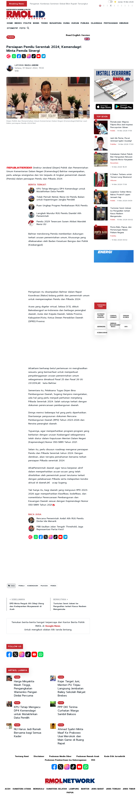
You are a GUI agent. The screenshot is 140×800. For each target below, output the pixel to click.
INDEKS (18, 23)
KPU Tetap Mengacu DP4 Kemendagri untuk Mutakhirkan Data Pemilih (61, 190)
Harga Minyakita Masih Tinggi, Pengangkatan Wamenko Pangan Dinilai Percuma (25, 688)
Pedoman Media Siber (60, 756)
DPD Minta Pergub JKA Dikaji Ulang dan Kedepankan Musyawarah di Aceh (27, 606)
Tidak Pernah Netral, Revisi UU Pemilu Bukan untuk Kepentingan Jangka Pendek (60, 198)
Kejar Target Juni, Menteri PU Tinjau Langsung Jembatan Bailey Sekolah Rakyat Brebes (71, 688)
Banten (85, 788)
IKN (126, 326)
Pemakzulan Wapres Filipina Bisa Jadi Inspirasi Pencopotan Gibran (121, 125)
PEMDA (53, 585)
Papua (70, 792)
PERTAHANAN (111, 23)
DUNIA (66, 23)
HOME (10, 23)
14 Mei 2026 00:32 (119, 240)
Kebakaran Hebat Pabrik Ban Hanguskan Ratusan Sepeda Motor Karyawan (121, 157)
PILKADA (44, 585)
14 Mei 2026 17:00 (125, 144)
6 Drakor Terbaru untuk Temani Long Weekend (121, 176)
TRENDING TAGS (101, 306)
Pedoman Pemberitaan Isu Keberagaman (65, 760)
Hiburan (113, 180)
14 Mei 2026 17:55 (124, 130)
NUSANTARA (55, 23)
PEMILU (21, 585)
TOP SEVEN (102, 116)
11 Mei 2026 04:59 (124, 200)
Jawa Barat (97, 788)
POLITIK (27, 23)
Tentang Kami (22, 756)
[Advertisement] (48, 145)
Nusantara (114, 163)
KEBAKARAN (101, 332)
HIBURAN (123, 23)
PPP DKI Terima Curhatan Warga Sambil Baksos (68, 710)
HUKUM (75, 23)
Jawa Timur (129, 788)
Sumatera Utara (22, 788)
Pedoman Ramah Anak (87, 756)
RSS (93, 760)
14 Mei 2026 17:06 (119, 184)
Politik (11, 37)
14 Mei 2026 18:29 (119, 167)
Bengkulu (38, 788)
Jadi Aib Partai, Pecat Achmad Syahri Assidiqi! (121, 139)
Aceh (7, 788)
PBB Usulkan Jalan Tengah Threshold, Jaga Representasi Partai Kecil (60, 528)
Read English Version (78, 35)
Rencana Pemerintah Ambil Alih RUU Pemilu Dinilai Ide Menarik (60, 520)
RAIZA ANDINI (31, 65)
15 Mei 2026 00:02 (125, 219)
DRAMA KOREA (126, 316)
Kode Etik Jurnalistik (114, 756)
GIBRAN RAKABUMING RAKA (114, 325)
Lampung (74, 788)
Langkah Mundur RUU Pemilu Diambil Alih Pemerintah (59, 214)
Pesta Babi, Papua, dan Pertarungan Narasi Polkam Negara (121, 230)
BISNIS (36, 23)
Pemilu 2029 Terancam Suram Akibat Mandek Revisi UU (61, 223)
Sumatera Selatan (56, 788)
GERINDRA (101, 326)
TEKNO (44, 23)
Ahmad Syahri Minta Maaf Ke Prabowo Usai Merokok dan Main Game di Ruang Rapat (71, 736)
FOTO (22, 28)
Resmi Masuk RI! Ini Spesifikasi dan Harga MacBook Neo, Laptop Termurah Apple (67, 4)
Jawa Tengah (113, 788)
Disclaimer (39, 756)
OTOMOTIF (12, 28)
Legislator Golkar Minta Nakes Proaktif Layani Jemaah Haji (120, 195)
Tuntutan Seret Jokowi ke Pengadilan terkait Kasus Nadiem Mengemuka (69, 606)
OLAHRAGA (96, 23)
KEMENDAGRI (32, 585)
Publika (113, 144)
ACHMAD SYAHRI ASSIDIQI (100, 316)
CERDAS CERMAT (113, 316)
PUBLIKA (85, 23)
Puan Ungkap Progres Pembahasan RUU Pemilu (62, 205)
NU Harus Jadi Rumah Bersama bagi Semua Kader (27, 732)
